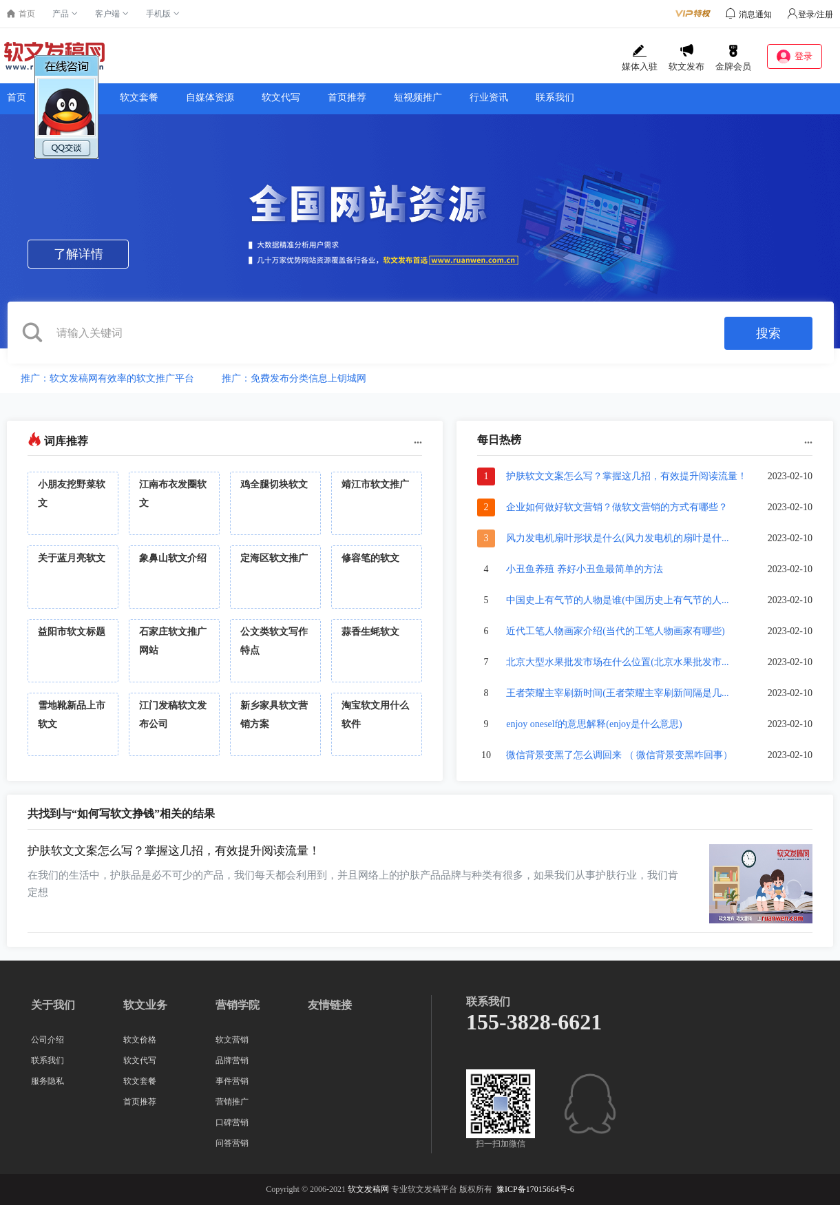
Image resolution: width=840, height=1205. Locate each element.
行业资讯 (489, 97)
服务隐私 (47, 1081)
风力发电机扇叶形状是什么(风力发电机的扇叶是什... (617, 538)
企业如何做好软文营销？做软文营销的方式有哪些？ (617, 507)
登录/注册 (810, 14)
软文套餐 (139, 97)
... (418, 440)
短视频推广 (418, 97)
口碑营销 (232, 1122)
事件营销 (232, 1081)
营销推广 (232, 1102)
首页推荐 (347, 97)
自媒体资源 (210, 97)
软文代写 (281, 97)
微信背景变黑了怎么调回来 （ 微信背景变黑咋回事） (619, 755)
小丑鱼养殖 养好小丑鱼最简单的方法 (584, 569)
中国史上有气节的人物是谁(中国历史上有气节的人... (617, 600)
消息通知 (755, 14)
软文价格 (73, 97)
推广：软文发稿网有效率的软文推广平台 (107, 378)
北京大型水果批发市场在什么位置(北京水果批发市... (617, 662)
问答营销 (232, 1143)
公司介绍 (47, 1040)
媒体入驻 (639, 58)
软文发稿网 (368, 1189)
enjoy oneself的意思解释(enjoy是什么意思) (594, 724)
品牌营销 (232, 1060)
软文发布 (686, 58)
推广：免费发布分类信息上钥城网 (294, 378)
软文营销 (232, 1040)
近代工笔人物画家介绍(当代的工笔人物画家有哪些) (615, 631)
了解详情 (78, 254)
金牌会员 (733, 58)
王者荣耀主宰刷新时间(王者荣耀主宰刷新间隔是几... (617, 693)
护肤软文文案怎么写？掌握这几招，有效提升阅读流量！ (626, 476)
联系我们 (555, 97)
